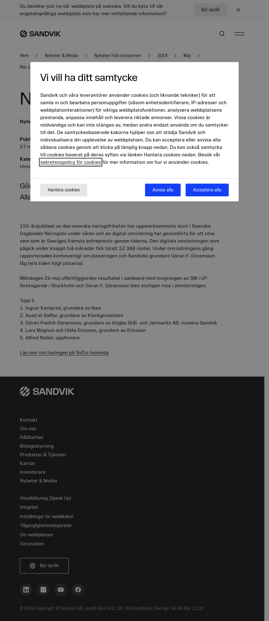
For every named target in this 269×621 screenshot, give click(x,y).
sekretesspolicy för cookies (70, 162)
